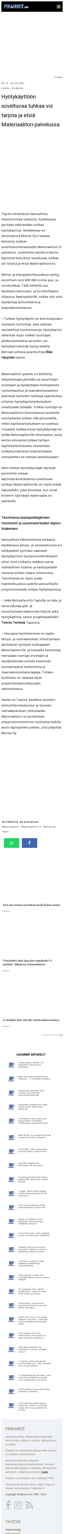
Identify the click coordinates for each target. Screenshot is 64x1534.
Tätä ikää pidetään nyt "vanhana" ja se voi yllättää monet (32, 1290)
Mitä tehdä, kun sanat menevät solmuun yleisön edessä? (34, 1077)
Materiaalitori (10, 768)
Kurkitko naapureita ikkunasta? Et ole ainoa (30, 1105)
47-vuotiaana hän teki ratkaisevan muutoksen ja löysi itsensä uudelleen (32, 1276)
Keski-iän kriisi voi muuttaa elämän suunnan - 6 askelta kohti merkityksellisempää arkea (33, 1261)
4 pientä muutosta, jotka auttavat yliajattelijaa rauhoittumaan (31, 1204)
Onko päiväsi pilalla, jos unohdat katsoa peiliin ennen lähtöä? (34, 1218)
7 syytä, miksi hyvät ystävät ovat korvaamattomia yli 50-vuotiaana (32, 1134)
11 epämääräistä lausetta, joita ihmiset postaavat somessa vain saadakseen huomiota (34, 1318)
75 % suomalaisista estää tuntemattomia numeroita (31, 1147)
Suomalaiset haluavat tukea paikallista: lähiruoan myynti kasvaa (33, 1120)
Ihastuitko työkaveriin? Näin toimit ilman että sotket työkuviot (33, 1048)
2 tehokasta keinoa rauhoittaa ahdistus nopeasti (34, 1331)
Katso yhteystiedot (15, 1507)
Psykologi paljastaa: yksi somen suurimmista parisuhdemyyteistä (31, 1034)
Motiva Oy (50, 768)
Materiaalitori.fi (31, 768)
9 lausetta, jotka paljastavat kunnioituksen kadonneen (32, 1091)
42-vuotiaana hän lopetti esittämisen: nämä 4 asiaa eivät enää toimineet (32, 1232)
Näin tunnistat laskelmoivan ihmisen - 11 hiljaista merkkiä (34, 1019)
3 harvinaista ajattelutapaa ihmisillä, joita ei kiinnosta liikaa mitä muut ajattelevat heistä (32, 1347)
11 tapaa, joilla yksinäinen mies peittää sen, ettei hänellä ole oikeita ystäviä (34, 1304)
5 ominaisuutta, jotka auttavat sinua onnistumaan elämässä (33, 1175)
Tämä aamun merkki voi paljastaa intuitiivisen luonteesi (31, 1006)
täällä (45, 1413)
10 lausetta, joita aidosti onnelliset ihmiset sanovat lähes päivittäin (32, 1246)
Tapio (5, 773)
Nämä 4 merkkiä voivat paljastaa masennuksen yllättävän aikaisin (31, 1162)
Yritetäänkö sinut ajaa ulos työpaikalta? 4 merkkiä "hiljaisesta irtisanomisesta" (33, 1062)
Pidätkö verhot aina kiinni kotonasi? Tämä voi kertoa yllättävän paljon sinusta (32, 1190)
